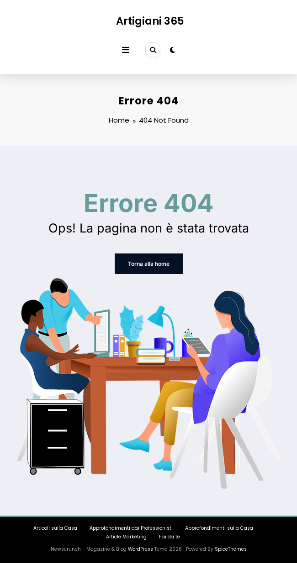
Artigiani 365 (150, 21)
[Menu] (126, 50)
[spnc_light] (172, 50)
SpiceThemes (231, 549)
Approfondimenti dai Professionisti (131, 528)
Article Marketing (126, 536)
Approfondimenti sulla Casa (219, 528)
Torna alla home (149, 263)
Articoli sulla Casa (55, 528)
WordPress (140, 549)
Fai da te (169, 536)
